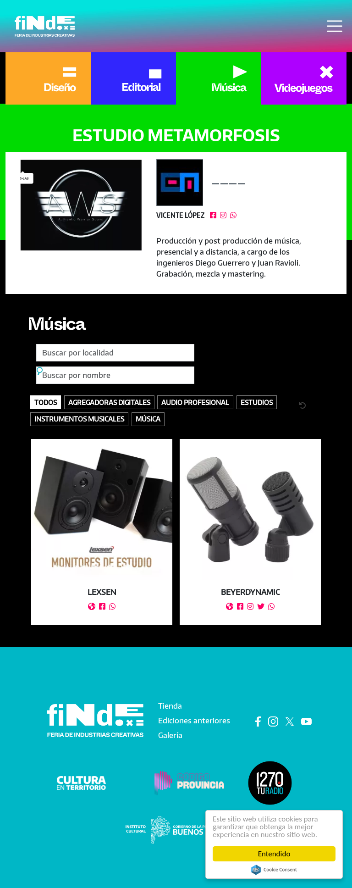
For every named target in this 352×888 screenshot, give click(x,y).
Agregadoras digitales (109, 402)
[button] (81, 204)
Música (56, 327)
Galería (170, 735)
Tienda (170, 705)
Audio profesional (195, 402)
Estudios (257, 402)
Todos (45, 402)
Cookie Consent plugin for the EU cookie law (274, 870)
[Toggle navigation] (334, 26)
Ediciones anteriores (194, 720)
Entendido (274, 854)
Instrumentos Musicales (79, 419)
